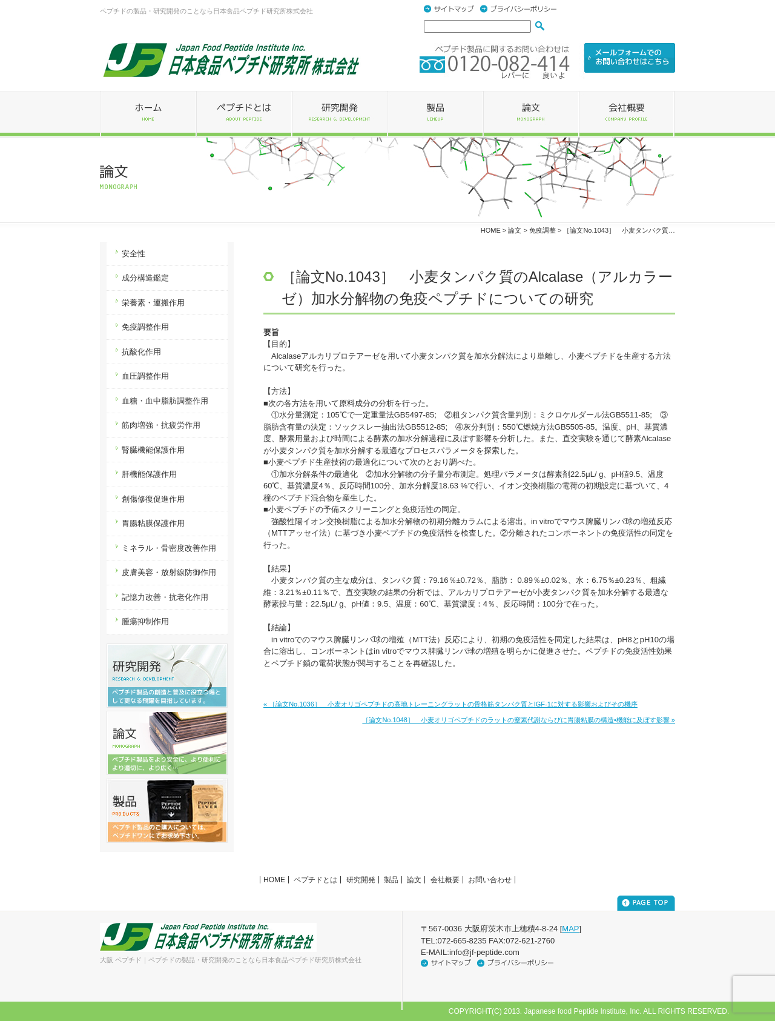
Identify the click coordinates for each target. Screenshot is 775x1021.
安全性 (133, 253)
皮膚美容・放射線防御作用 (169, 572)
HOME (491, 230)
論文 (414, 880)
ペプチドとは (315, 880)
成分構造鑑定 (145, 277)
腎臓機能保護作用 (153, 449)
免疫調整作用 (145, 326)
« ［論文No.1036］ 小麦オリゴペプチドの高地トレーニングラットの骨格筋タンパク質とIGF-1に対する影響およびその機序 (450, 704)
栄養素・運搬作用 (153, 302)
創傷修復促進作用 (153, 499)
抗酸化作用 (141, 351)
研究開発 (360, 880)
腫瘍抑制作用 (145, 621)
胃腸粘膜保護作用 (153, 523)
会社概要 (445, 880)
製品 (391, 880)
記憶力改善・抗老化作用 (165, 597)
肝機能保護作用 (149, 474)
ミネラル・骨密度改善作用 (169, 548)
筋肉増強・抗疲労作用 (161, 425)
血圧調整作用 (145, 376)
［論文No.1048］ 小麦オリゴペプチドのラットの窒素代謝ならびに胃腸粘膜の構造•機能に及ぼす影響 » (518, 719)
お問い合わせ (490, 880)
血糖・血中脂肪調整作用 (165, 400)
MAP (570, 928)
